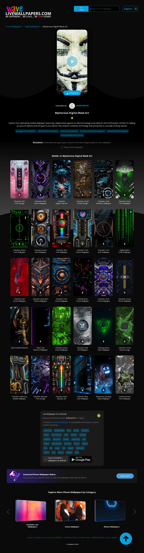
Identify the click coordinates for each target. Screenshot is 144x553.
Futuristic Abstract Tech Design (40, 397)
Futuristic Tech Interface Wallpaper (103, 202)
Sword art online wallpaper (48, 131)
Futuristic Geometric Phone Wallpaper (40, 300)
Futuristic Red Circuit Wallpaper (19, 300)
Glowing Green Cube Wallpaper (104, 349)
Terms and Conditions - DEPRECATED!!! (61, 537)
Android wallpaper (61, 422)
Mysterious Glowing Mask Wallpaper (103, 397)
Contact (30, 537)
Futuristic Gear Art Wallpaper (82, 349)
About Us (39, 537)
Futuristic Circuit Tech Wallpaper (40, 251)
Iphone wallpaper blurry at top (72, 135)
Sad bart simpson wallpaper (117, 131)
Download (72, 93)
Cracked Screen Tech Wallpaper (124, 397)
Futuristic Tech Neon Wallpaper (40, 202)
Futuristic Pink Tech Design (19, 202)
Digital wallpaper (32, 26)
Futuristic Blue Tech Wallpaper (82, 397)
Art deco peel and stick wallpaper (93, 131)
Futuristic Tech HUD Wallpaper (103, 251)
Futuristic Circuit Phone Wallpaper (124, 300)
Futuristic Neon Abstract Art (61, 397)
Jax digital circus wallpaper (26, 131)
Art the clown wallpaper (69, 131)
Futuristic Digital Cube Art (61, 202)
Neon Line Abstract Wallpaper (40, 349)
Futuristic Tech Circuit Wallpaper (61, 300)
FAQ (107, 537)
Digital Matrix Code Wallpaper (125, 251)
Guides (114, 537)
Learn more (125, 476)
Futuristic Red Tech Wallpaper (61, 251)
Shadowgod (79, 105)
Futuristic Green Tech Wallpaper (125, 202)
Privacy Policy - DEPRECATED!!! (91, 537)
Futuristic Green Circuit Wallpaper (61, 349)
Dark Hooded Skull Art (19, 348)
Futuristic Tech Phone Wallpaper (82, 251)
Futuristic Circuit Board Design (83, 202)
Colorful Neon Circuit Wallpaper (82, 300)
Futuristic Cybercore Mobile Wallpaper (19, 397)
